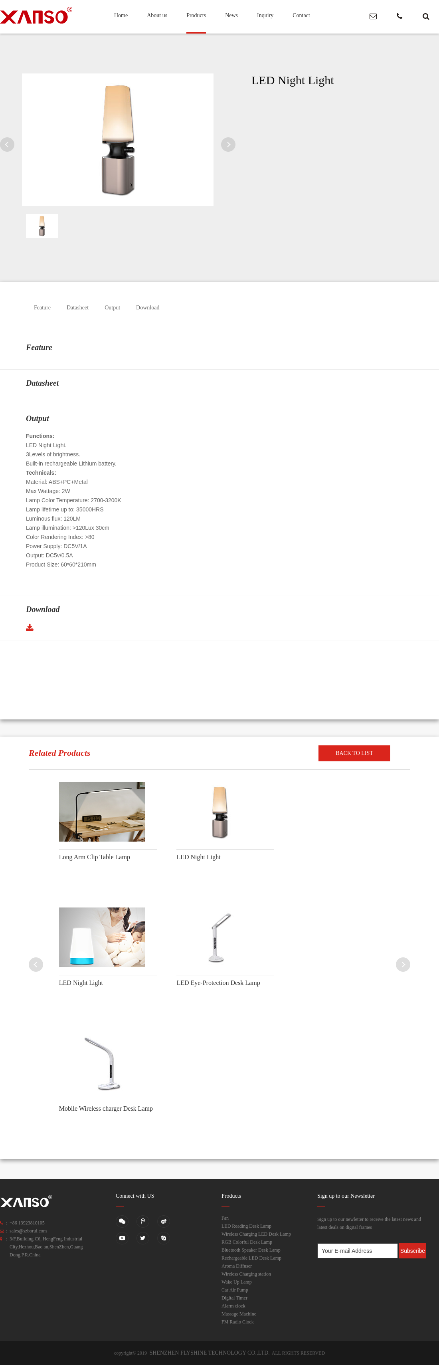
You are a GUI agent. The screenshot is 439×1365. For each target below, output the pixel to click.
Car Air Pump (234, 1290)
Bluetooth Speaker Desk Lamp (251, 1250)
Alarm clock (233, 1306)
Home (121, 15)
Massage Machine (238, 1314)
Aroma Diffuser (236, 1266)
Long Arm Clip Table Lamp (94, 857)
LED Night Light (198, 857)
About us (157, 15)
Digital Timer (234, 1298)
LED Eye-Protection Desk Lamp (218, 982)
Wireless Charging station (246, 1274)
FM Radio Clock (237, 1322)
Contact (301, 15)
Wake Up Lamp (236, 1282)
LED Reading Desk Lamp (246, 1226)
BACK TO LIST (354, 753)
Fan (225, 1218)
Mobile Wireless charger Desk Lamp (106, 1108)
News (231, 15)
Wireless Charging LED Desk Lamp (256, 1234)
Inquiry (265, 15)
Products (196, 15)
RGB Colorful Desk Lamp (246, 1242)
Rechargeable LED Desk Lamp (251, 1258)
